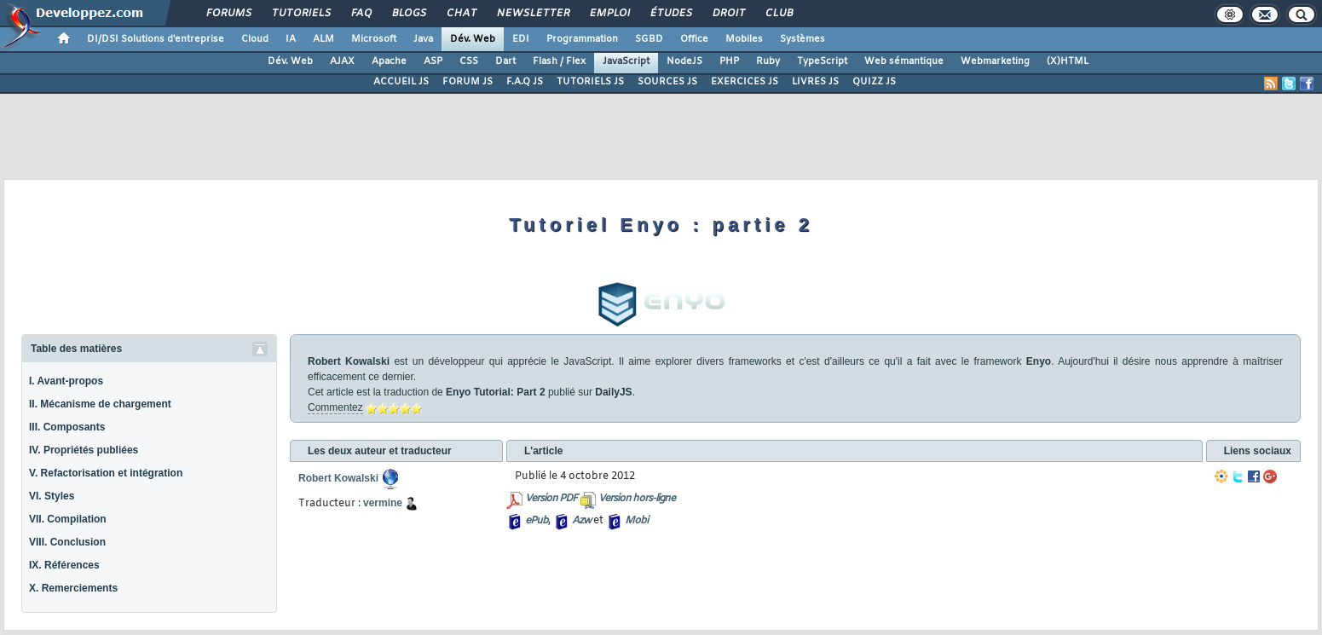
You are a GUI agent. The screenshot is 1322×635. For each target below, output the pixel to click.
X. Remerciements (73, 588)
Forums (228, 13)
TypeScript (822, 61)
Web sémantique (904, 61)
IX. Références (64, 565)
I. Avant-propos (66, 381)
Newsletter (532, 13)
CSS (468, 61)
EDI (520, 39)
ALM (323, 39)
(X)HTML (1067, 61)
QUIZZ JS (874, 82)
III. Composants (67, 427)
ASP (433, 61)
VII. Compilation (68, 519)
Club (778, 13)
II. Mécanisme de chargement (100, 404)
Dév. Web (472, 39)
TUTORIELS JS (590, 82)
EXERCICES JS (744, 82)
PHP (729, 61)
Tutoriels (300, 13)
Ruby (768, 61)
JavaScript (626, 61)
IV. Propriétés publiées (83, 450)
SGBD (649, 39)
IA (291, 39)
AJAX (342, 61)
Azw (581, 521)
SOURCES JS (667, 82)
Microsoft (373, 39)
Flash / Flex (559, 61)
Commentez (335, 407)
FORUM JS (467, 82)
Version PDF (551, 498)
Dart (505, 61)
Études (670, 13)
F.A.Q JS (524, 82)
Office (694, 39)
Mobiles (744, 39)
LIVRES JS (815, 82)
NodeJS (684, 61)
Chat (460, 13)
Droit (728, 13)
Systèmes (802, 39)
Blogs (408, 13)
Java (423, 39)
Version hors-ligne (636, 498)
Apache (389, 61)
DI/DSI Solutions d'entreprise (155, 39)
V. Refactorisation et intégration (105, 473)
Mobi (636, 521)
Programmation (582, 39)
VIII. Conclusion (67, 542)
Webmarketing (995, 61)
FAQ (360, 13)
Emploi (609, 13)
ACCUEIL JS (401, 82)
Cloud (254, 39)
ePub (536, 521)
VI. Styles (51, 496)
